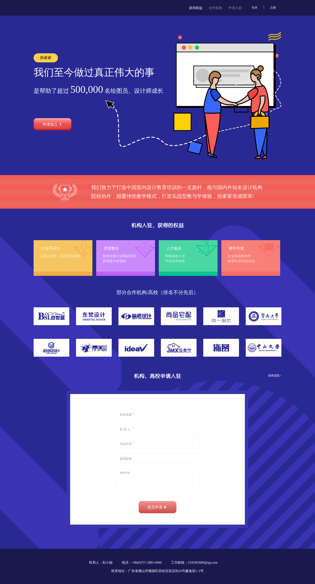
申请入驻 (235, 8)
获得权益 (195, 8)
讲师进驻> (274, 375)
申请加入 (52, 124)
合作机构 (215, 8)
